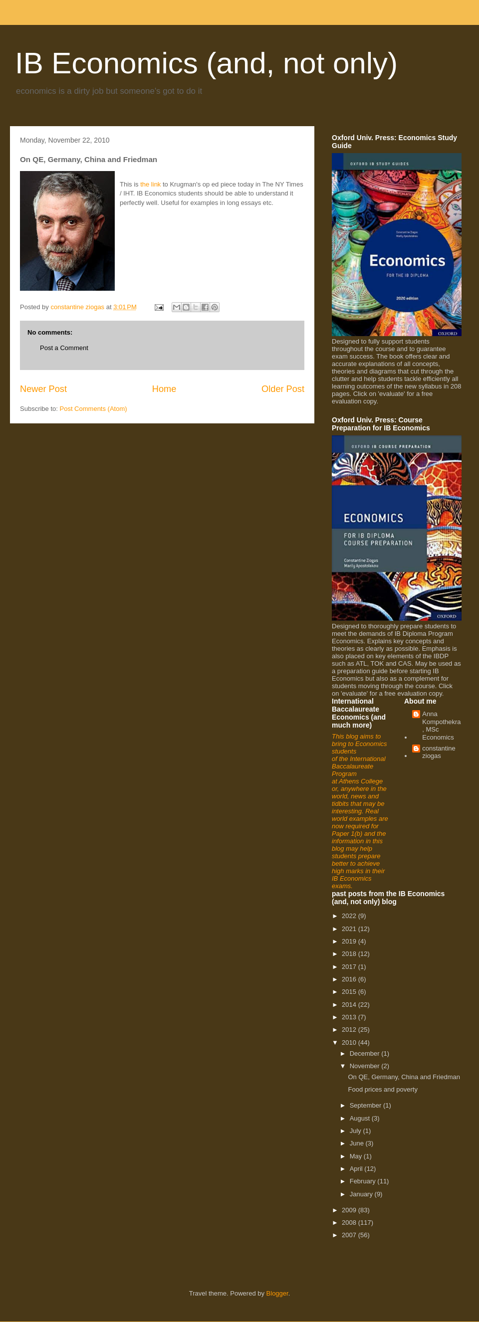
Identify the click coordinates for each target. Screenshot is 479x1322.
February (364, 1181)
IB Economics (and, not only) (206, 63)
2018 (350, 953)
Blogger (277, 1293)
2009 (350, 1210)
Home (164, 389)
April (357, 1168)
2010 (350, 1042)
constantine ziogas (439, 752)
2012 (350, 1029)
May (357, 1156)
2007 (350, 1235)
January (362, 1194)
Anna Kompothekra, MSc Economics (441, 725)
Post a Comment (64, 348)
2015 (350, 991)
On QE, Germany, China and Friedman (404, 1077)
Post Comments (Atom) (93, 408)
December (366, 1053)
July (356, 1130)
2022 (350, 916)
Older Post (282, 389)
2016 (350, 979)
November (366, 1066)
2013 (350, 1017)
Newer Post (43, 389)
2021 (350, 929)
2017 (350, 966)
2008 (350, 1222)
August (361, 1118)
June (358, 1143)
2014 (350, 1004)
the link (150, 184)
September (366, 1105)
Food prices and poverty (382, 1089)
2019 (350, 941)
